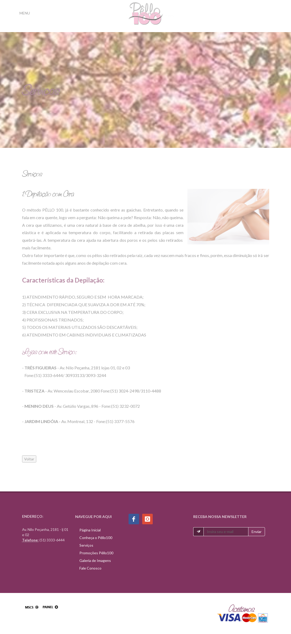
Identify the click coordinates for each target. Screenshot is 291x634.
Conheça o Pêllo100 (95, 537)
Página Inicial (90, 530)
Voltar (29, 459)
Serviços (86, 545)
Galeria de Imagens (95, 560)
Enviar (257, 531)
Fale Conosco (90, 568)
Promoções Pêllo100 (96, 553)
